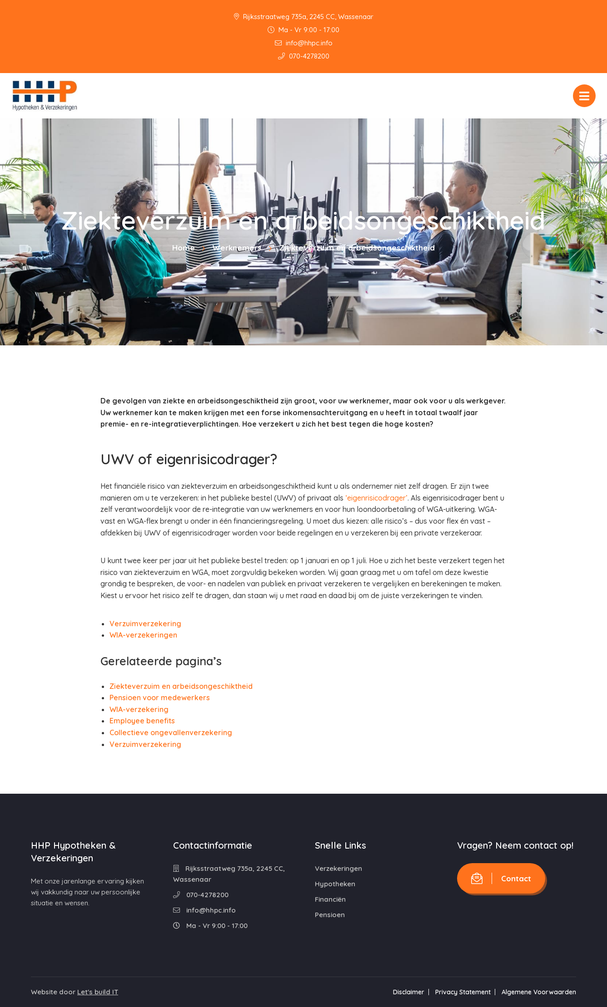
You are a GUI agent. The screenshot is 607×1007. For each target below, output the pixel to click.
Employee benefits (142, 720)
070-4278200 (303, 56)
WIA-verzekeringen (143, 634)
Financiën (330, 899)
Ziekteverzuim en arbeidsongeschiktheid (181, 686)
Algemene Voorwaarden (539, 992)
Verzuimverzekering (145, 623)
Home (183, 247)
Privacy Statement (463, 992)
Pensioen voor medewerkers (159, 697)
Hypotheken (335, 883)
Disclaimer (408, 992)
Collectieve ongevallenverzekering (170, 732)
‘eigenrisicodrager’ (376, 497)
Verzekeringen (338, 868)
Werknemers (237, 247)
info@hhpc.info (304, 43)
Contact (501, 878)
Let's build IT (97, 991)
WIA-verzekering (139, 709)
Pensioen (330, 914)
